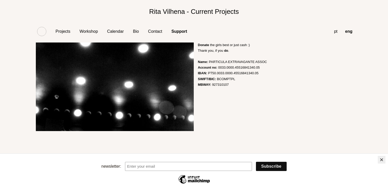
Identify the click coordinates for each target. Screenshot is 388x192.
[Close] (381, 160)
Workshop (89, 31)
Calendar (115, 31)
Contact (155, 31)
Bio (136, 31)
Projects (63, 31)
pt (335, 31)
